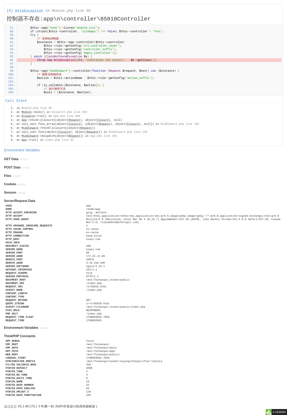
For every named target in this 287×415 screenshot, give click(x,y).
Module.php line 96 (71, 11)
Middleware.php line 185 (180, 124)
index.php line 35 (59, 140)
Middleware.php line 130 (128, 132)
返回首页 (10, 406)
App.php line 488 (66, 116)
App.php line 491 (103, 136)
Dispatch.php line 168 (69, 112)
